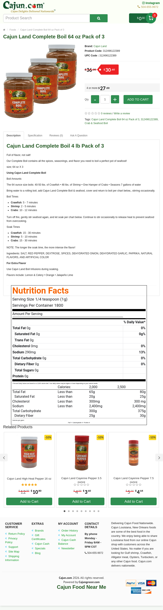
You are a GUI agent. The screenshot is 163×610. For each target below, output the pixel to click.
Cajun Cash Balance (67, 541)
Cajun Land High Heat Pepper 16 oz (29, 478)
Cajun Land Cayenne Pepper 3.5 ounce (81, 480)
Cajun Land (100, 46)
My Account (67, 535)
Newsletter (66, 548)
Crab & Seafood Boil (96, 123)
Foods (13, 29)
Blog (36, 553)
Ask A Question (78, 135)
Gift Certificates (38, 537)
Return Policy (15, 533)
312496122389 (149, 119)
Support (11, 546)
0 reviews (106, 113)
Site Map (12, 551)
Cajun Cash (40, 543)
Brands (38, 530)
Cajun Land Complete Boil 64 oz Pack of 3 (42, 29)
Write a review (122, 113)
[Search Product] (99, 18)
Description (14, 135)
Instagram (151, 3)
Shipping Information (12, 558)
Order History (68, 530)
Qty (87, 99)
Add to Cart (138, 99)
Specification (35, 135)
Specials (38, 548)
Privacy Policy (11, 540)
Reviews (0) (56, 135)
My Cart (151, 18)
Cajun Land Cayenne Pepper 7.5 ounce (134, 480)
